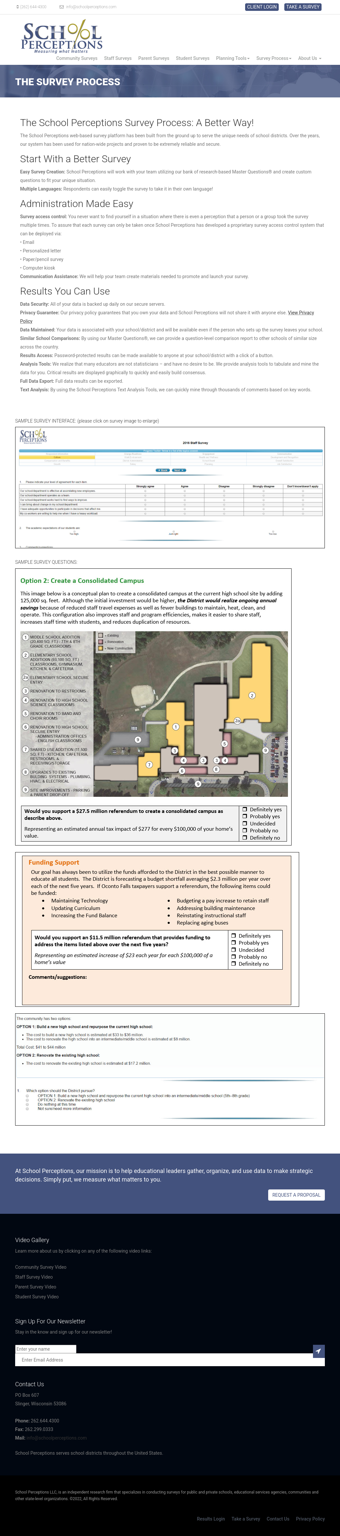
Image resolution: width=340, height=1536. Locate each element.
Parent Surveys (153, 58)
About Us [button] (310, 58)
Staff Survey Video (34, 1277)
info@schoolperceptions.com (87, 7)
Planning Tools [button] (233, 58)
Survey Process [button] (274, 58)
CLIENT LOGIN (262, 7)
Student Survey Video (37, 1296)
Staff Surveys (118, 58)
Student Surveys (193, 58)
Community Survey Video (41, 1267)
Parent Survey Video (35, 1286)
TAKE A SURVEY (303, 7)
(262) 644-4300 (30, 7)
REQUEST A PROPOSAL (296, 1195)
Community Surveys (77, 58)
